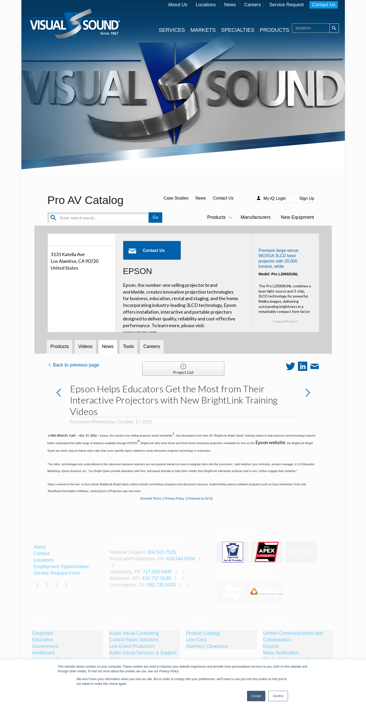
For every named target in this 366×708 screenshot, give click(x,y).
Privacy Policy (174, 498)
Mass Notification (281, 652)
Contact (41, 553)
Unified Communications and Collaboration (293, 636)
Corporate (42, 633)
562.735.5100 (161, 584)
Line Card (196, 639)
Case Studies (176, 198)
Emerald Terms (150, 498)
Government (45, 646)
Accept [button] (256, 696)
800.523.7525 (161, 552)
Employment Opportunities (61, 566)
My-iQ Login (274, 198)
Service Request (286, 4)
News (230, 4)
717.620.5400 (157, 571)
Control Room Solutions (134, 639)
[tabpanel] (233, 591)
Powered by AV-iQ (200, 498)
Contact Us (323, 4)
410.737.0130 (156, 578)
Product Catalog (203, 633)
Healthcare (43, 652)
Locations (206, 4)
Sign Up (306, 198)
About (39, 547)
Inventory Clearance (207, 646)
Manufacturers (256, 217)
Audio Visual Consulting (134, 633)
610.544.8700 (180, 558)
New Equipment (297, 217)
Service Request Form (56, 573)
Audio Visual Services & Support (143, 652)
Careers (252, 4)
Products (218, 217)
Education (42, 639)
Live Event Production (132, 646)
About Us (177, 4)
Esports (271, 646)
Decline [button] (278, 696)
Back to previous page (73, 365)
